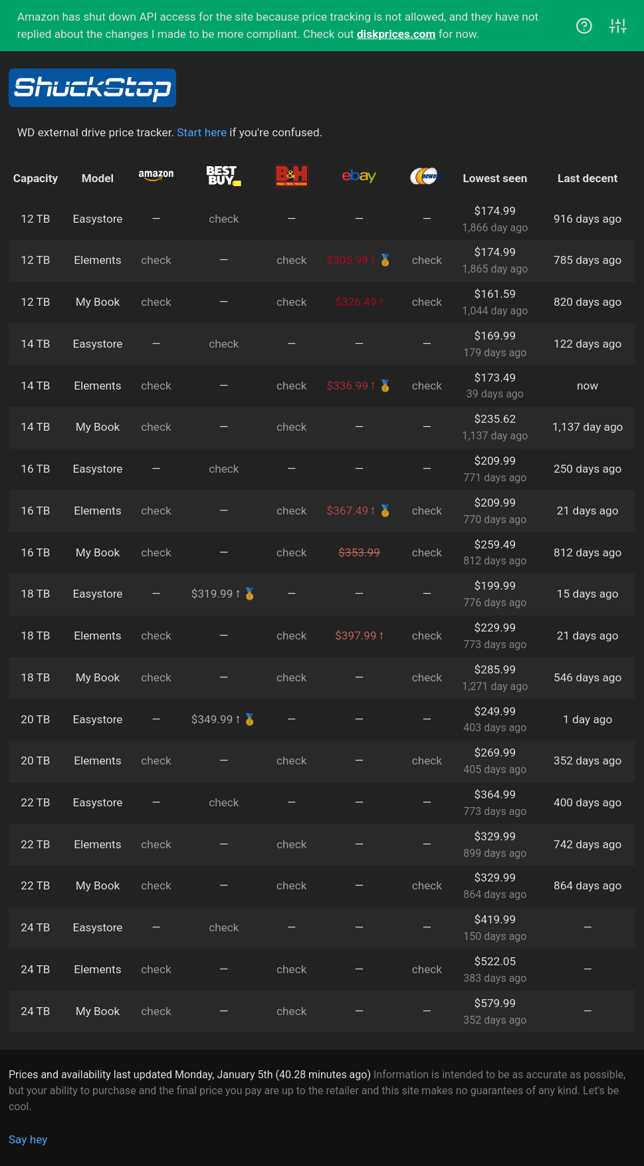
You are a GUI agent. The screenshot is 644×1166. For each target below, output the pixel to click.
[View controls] (618, 28)
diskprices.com (396, 34)
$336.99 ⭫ (351, 385)
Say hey (28, 1139)
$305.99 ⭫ (351, 260)
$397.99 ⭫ (359, 635)
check (224, 218)
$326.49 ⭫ (359, 301)
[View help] (584, 28)
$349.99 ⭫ (215, 719)
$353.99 (359, 552)
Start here (202, 132)
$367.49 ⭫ (351, 510)
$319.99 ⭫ (215, 593)
